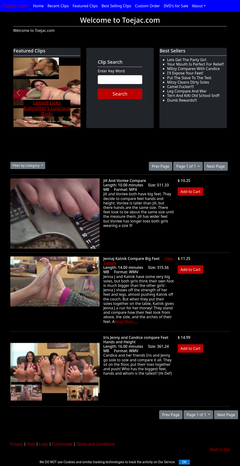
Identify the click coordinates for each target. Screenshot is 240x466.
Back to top (220, 449)
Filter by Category (26, 165)
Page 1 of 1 (186, 166)
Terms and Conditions (95, 443)
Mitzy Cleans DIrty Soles (188, 82)
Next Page (216, 166)
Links (43, 443)
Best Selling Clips (116, 5)
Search (119, 94)
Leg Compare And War (187, 91)
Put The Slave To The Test (189, 77)
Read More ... (126, 321)
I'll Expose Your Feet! (185, 73)
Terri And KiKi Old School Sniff (193, 95)
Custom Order (147, 5)
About (197, 5)
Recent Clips (58, 5)
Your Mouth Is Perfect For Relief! (195, 64)
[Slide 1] (25, 121)
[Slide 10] (68, 121)
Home (38, 5)
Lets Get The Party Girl (186, 59)
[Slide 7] (54, 121)
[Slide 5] (44, 121)
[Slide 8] (58, 121)
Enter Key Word (111, 71)
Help (31, 443)
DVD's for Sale (176, 5)
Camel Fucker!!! (180, 86)
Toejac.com (15, 6)
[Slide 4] (39, 121)
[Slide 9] (63, 121)
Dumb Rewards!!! (182, 100)
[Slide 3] (35, 121)
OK (184, 462)
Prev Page (160, 166)
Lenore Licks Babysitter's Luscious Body (46, 108)
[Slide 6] (49, 121)
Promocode (62, 443)
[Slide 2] (30, 121)
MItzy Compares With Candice (193, 68)
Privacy (16, 443)
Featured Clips (85, 5)
